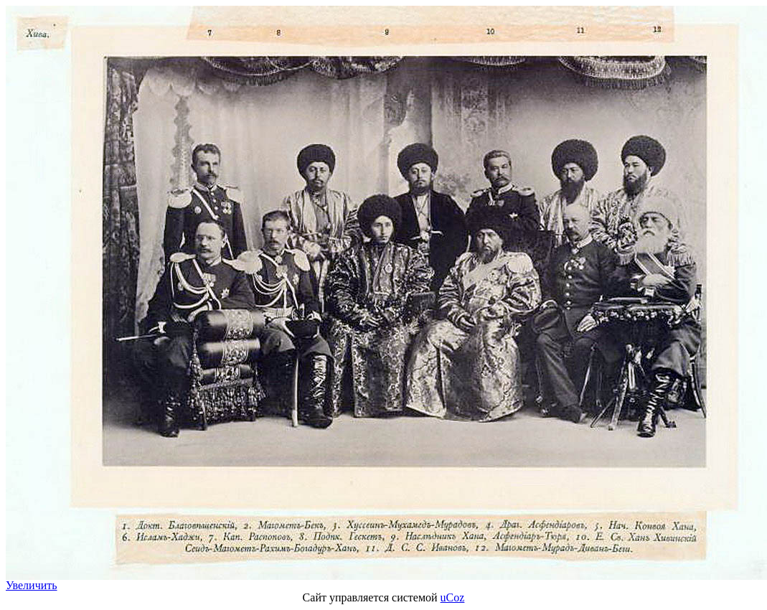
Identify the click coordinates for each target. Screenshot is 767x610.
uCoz (453, 597)
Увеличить (31, 585)
